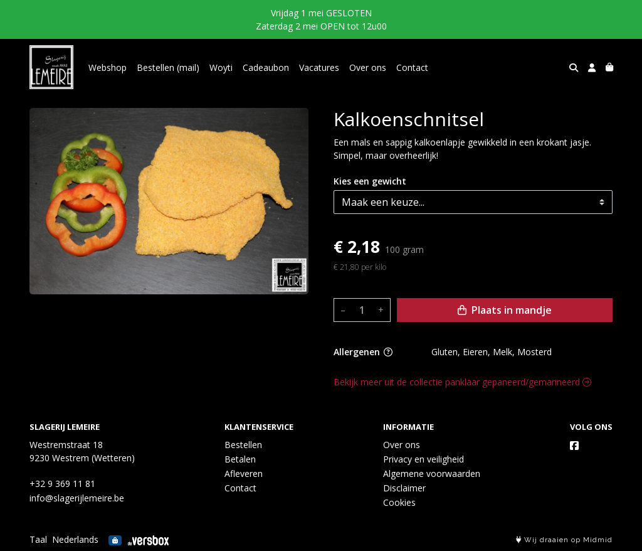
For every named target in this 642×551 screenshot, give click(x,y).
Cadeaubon (266, 67)
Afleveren (243, 473)
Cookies (399, 502)
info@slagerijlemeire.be (76, 498)
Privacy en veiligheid (423, 459)
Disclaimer (404, 488)
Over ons (367, 67)
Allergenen (363, 352)
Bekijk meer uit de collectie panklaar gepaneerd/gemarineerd (462, 382)
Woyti (221, 67)
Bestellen (243, 445)
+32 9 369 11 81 (62, 483)
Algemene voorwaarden (431, 473)
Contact (412, 67)
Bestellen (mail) (168, 67)
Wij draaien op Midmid (564, 540)
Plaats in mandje (505, 310)
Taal (38, 539)
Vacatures (319, 67)
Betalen (240, 459)
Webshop (107, 67)
